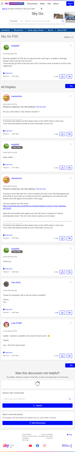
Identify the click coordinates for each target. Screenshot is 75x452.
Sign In (70, 3)
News (42, 4)
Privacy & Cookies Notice (29, 436)
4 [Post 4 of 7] (6, 238)
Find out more (41, 107)
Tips (49, 4)
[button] (70, 45)
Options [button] (67, 37)
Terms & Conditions (47, 434)
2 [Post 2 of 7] (6, 134)
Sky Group (25, 440)
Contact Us (49, 438)
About (55, 4)
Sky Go (37, 14)
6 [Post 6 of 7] (6, 312)
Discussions (32, 4)
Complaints (25, 438)
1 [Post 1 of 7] (6, 76)
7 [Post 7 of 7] (6, 355)
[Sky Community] (14, 3)
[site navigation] (2, 4)
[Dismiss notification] (41, 8)
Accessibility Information (45, 436)
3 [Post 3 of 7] (6, 167)
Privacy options (26, 434)
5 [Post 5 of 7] (6, 272)
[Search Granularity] (16, 21)
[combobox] (42, 21)
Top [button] (70, 435)
